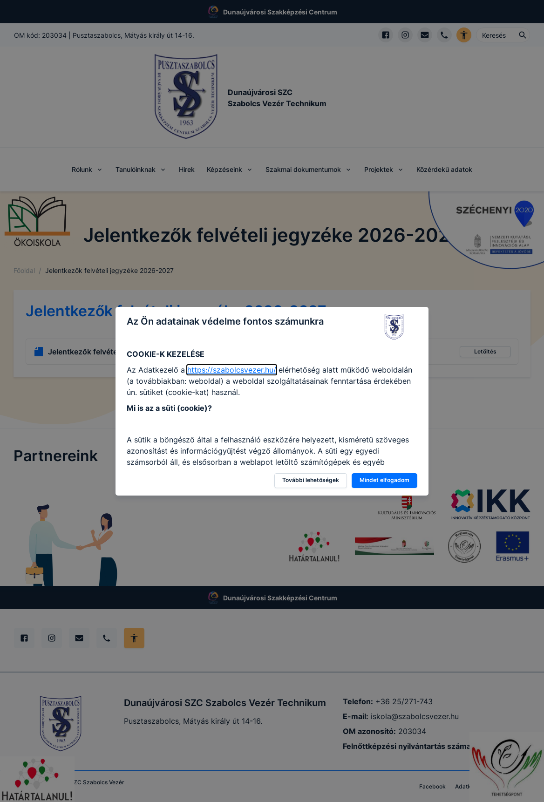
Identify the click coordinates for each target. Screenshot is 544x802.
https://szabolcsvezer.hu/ (231, 369)
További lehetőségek (310, 479)
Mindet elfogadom (384, 479)
